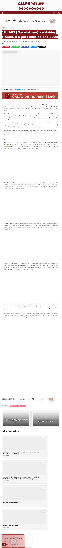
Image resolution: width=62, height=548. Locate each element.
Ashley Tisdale (15, 405)
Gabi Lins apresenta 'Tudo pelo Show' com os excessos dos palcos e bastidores (13, 453)
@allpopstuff (19, 89)
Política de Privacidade (19, 538)
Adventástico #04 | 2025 (18, 538)
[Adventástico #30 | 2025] (16, 472)
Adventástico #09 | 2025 (9, 531)
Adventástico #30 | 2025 (11, 480)
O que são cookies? (12, 544)
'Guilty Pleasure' (30, 315)
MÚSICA (23, 405)
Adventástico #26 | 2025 (41, 480)
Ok (4, 544)
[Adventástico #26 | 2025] (46, 472)
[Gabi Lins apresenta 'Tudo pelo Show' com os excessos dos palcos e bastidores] (16, 443)
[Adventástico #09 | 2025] (31, 527)
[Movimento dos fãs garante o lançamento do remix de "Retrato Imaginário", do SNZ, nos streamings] (46, 443)
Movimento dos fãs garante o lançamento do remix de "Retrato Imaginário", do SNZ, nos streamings (44, 454)
